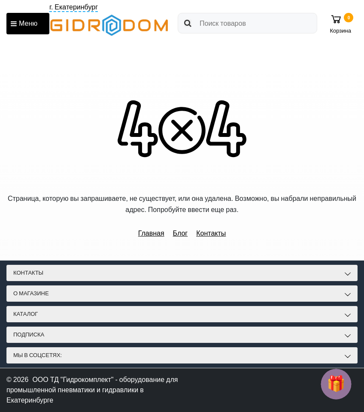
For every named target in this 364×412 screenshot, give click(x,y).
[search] (247, 23)
